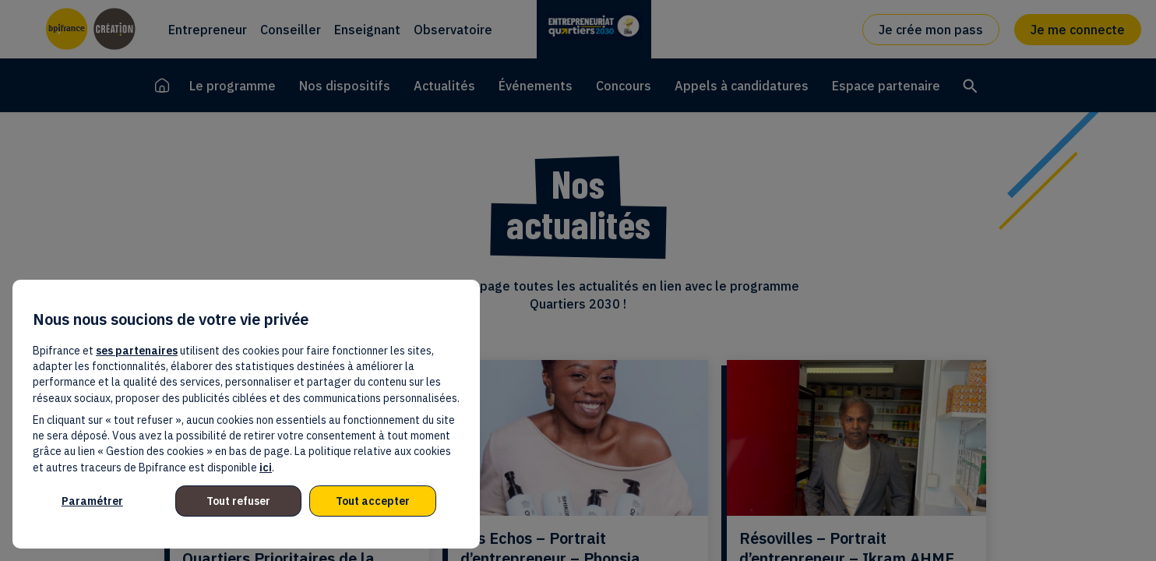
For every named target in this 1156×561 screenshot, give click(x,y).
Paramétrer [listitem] (92, 501)
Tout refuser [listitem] (238, 501)
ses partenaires (137, 351)
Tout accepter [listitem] (373, 501)
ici (265, 467)
